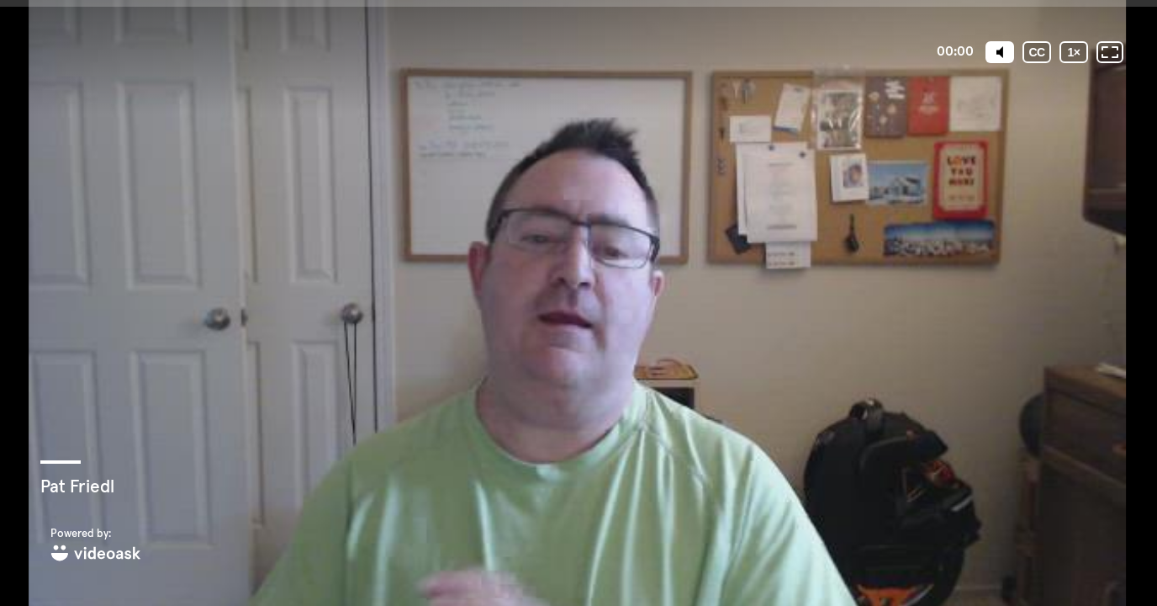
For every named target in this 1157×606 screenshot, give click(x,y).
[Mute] (999, 52)
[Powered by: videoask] (95, 546)
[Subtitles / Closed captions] (1036, 52)
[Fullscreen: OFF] (1109, 52)
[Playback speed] (1073, 52)
